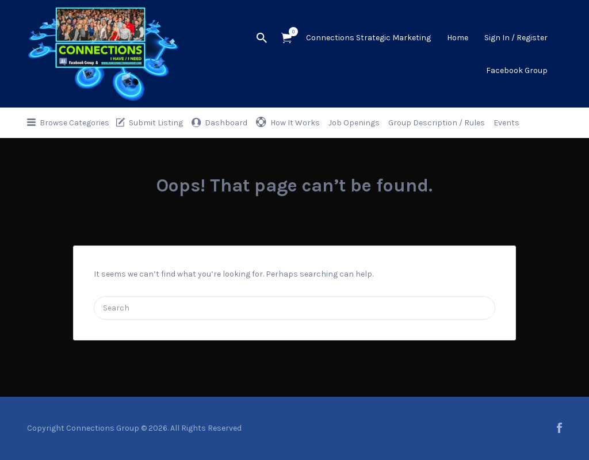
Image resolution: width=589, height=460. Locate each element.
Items (290, 31)
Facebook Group (517, 70)
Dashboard (226, 123)
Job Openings (354, 123)
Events (506, 123)
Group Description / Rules (436, 123)
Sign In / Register (516, 38)
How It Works (295, 123)
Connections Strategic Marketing (368, 38)
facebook (559, 428)
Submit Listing (156, 123)
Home (457, 38)
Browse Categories (74, 123)
